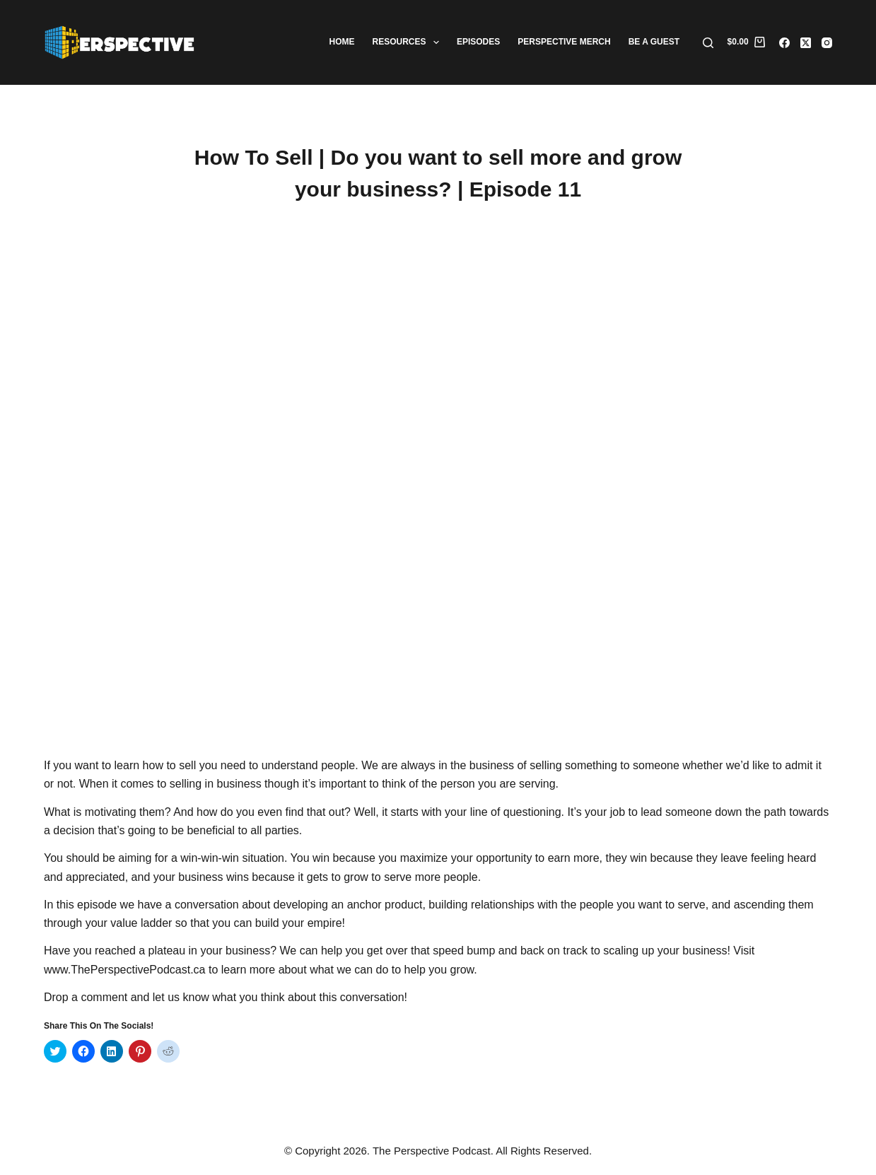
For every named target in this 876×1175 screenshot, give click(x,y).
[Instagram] (827, 42)
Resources (409, 42)
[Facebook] (784, 42)
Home (342, 42)
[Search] (708, 42)
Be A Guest (654, 42)
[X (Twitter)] (805, 42)
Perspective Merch (564, 42)
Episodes (478, 42)
